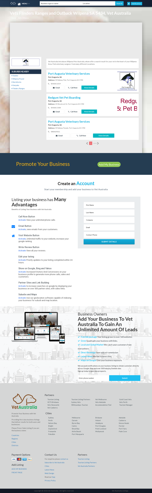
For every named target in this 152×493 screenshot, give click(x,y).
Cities (14, 442)
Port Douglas (100, 426)
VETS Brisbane (53, 402)
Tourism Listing (53, 399)
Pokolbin (51, 434)
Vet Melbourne (101, 399)
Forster (122, 426)
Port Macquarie (78, 434)
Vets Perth (123, 402)
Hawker (15, 76)
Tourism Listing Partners (80, 399)
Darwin (74, 420)
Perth (50, 420)
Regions (15, 439)
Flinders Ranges (18, 88)
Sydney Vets (76, 402)
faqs (53, 477)
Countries (15, 435)
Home (14, 18)
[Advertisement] (76, 40)
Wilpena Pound (18, 79)
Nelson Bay (52, 423)
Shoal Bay (75, 429)
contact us (64, 459)
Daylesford (52, 429)
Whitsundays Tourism (79, 405)
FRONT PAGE (17, 472)
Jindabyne (99, 423)
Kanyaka (15, 85)
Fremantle (52, 431)
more (96, 143)
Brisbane (98, 418)
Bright (50, 426)
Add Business (136, 4)
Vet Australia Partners (86, 466)
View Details (89, 88)
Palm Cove (123, 431)
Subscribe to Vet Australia (54, 462)
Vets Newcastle (53, 405)
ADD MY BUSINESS (19, 469)
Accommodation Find (103, 405)
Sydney (51, 418)
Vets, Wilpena (23, 18)
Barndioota (16, 82)
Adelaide (122, 418)
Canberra (122, 420)
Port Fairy (123, 429)
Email (56, 88)
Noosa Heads (124, 423)
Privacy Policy (50, 480)
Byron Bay (76, 423)
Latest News (49, 470)
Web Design (49, 473)
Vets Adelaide (100, 402)
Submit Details (109, 242)
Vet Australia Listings (120, 491)
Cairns (74, 426)
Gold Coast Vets (125, 399)
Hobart (98, 420)
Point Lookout (100, 429)
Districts (15, 445)
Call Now (72, 88)
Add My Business (109, 164)
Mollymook (99, 431)
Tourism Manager (126, 405)
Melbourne (76, 418)
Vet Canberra (52, 408)
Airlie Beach (76, 431)
